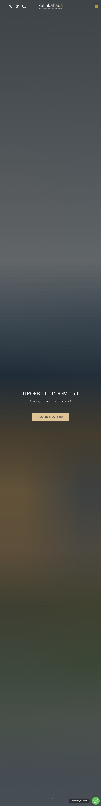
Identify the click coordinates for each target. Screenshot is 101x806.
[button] (50, 417)
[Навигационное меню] (96, 6)
